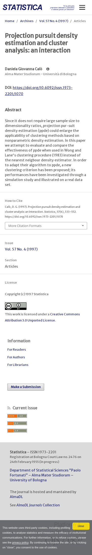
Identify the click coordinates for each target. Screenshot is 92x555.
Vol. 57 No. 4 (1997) (53, 21)
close (81, 526)
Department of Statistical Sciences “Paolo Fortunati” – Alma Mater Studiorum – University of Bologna (45, 475)
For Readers (16, 349)
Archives (27, 21)
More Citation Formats (24, 225)
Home (9, 21)
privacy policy (20, 542)
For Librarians (17, 365)
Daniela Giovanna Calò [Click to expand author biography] (27, 69)
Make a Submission (26, 387)
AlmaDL (16, 497)
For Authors (16, 357)
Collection (38, 505)
